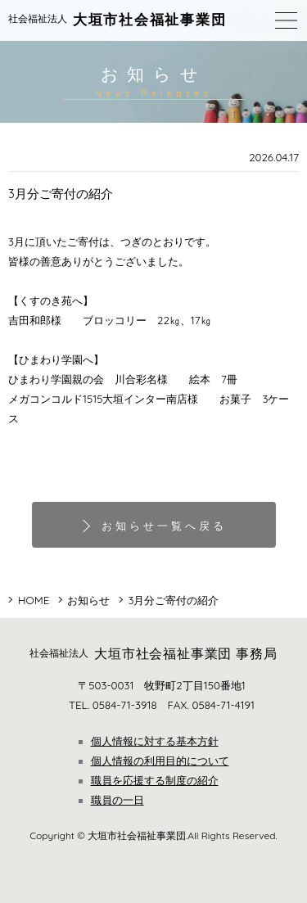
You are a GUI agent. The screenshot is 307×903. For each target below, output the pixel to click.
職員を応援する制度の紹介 (149, 780)
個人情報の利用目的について (154, 760)
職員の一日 (111, 799)
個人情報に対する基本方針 (149, 740)
